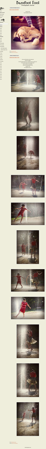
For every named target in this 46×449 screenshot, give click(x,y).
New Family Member (4, 48)
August (2, 51)
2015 (1, 28)
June (1, 54)
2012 (1, 33)
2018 (1, 69)
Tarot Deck (1, 15)
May (1, 56)
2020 (1, 66)
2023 (1, 41)
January (2, 61)
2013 (1, 31)
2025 (1, 38)
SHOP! (1, 17)
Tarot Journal (2, 14)
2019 (1, 67)
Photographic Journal (13, 51)
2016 (1, 72)
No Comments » (16, 52)
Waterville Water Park (4, 49)
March (2, 59)
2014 (1, 30)
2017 (1, 71)
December (2, 43)
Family (12, 52)
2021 (1, 64)
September (2, 46)
